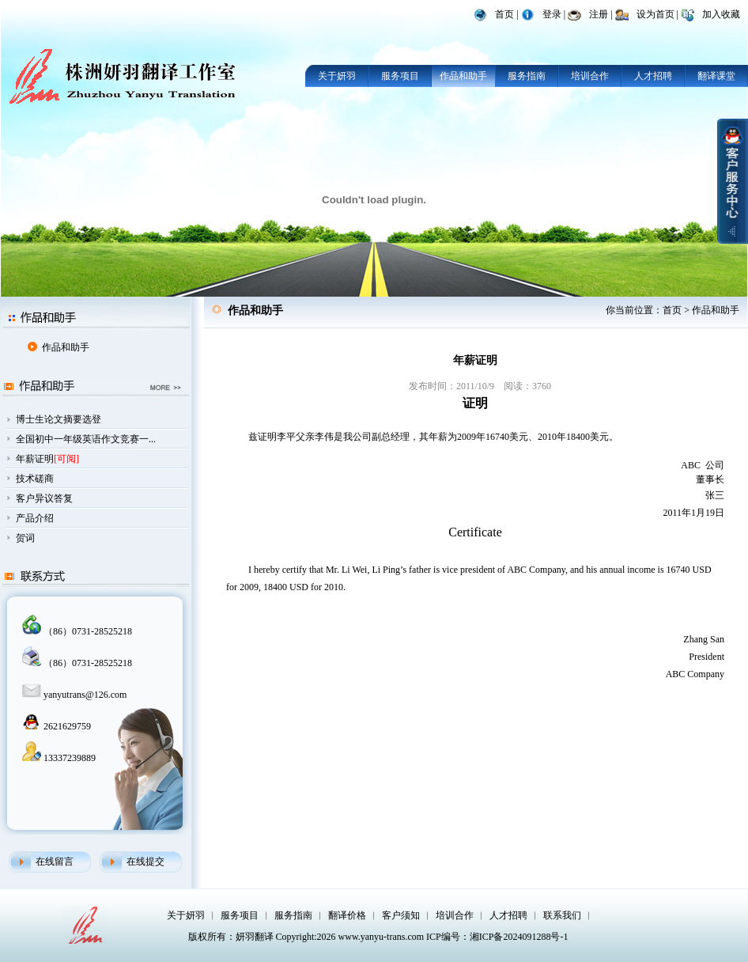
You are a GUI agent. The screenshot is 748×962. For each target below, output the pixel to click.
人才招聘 (653, 75)
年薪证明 (35, 458)
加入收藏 (721, 14)
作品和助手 (463, 75)
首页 (504, 14)
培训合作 (590, 75)
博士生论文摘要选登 (58, 419)
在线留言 (55, 861)
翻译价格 (347, 915)
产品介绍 (35, 518)
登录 (551, 14)
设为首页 (655, 14)
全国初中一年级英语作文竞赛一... (86, 439)
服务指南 (527, 75)
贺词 (25, 537)
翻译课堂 (716, 75)
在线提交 (145, 861)
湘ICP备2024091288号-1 (519, 936)
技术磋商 (35, 478)
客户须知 (401, 915)
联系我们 (562, 915)
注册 (598, 14)
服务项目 (400, 75)
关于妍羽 (337, 75)
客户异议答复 (44, 498)
